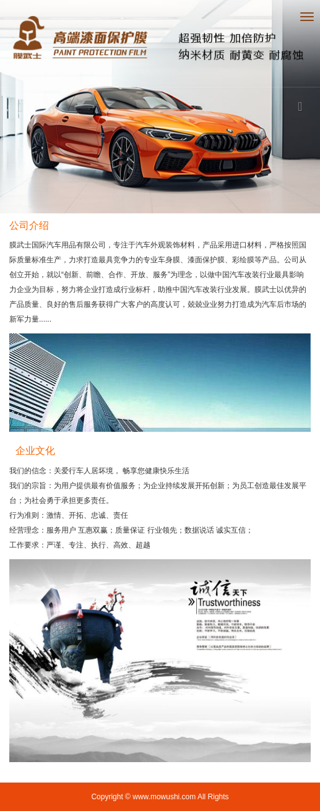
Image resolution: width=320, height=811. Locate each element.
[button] (24, 106)
